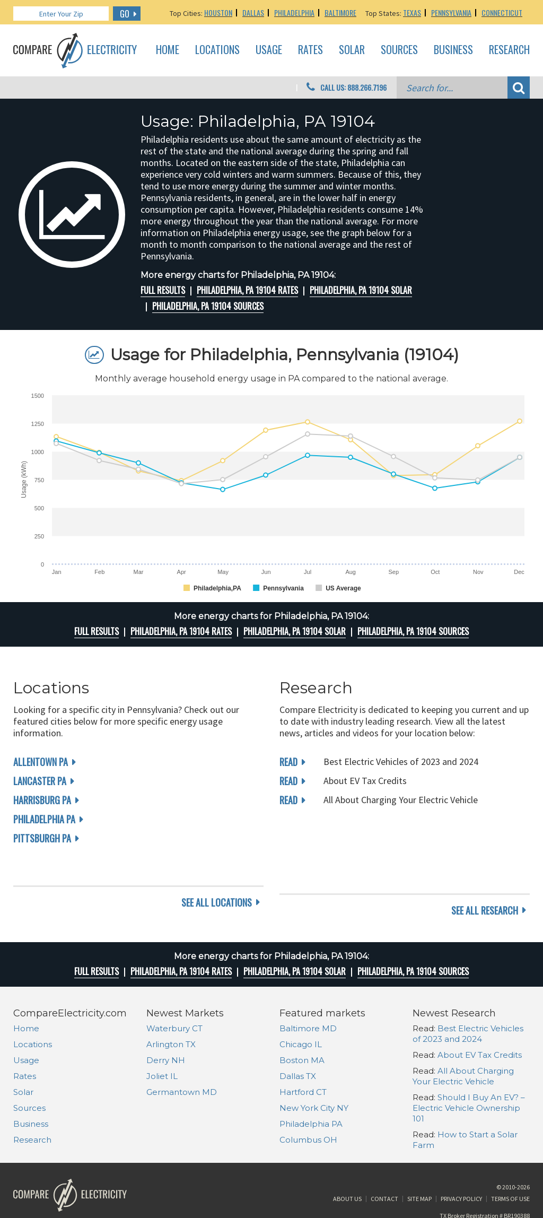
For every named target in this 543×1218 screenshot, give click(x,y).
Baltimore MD (308, 999)
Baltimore (340, 12)
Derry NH (165, 1031)
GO (124, 13)
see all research (484, 881)
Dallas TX (297, 1047)
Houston (218, 12)
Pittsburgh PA (42, 838)
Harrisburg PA (42, 800)
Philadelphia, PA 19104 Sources (208, 306)
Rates (310, 49)
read (288, 762)
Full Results (163, 290)
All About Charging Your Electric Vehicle (463, 1047)
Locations (217, 49)
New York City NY (313, 1079)
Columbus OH (308, 1111)
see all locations (216, 881)
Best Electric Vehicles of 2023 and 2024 (468, 1004)
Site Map (419, 1177)
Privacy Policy (461, 1177)
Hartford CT (303, 1063)
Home (167, 49)
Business (453, 49)
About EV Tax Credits (479, 1026)
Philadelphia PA (44, 819)
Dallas (253, 12)
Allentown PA (40, 762)
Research (509, 49)
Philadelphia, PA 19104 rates (247, 290)
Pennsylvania (451, 12)
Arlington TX (171, 1015)
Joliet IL (162, 1047)
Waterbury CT (174, 999)
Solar (352, 49)
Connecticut (501, 12)
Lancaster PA (39, 781)
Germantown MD (181, 1063)
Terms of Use (510, 1177)
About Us (347, 1177)
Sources (399, 49)
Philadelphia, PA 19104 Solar (361, 290)
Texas (412, 12)
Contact (384, 1177)
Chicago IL (300, 1015)
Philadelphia (294, 12)
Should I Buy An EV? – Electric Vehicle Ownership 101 (469, 1078)
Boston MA (302, 1031)
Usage (269, 49)
